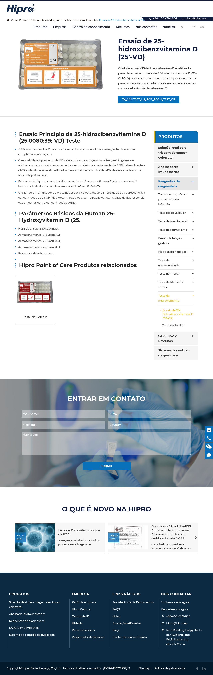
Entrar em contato (106, 399)
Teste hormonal (176, 273)
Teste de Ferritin (35, 317)
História (77, 623)
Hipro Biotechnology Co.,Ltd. (41, 668)
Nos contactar (146, 29)
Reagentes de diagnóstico (176, 183)
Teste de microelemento (176, 297)
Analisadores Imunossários (176, 169)
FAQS (116, 609)
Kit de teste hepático (176, 251)
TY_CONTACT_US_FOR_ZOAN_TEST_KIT (148, 99)
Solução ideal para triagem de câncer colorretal (172, 152)
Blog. (116, 630)
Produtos (40, 29)
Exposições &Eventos (127, 623)
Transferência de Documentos (133, 602)
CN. (202, 27)
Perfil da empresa (84, 602)
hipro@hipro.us (195, 18)
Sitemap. (145, 668)
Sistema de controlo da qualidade (174, 353)
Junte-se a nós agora (175, 602)
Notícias (169, 29)
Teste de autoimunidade (176, 262)
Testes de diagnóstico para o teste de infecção (176, 199)
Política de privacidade (169, 668)
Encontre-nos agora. (175, 609)
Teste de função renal (176, 221)
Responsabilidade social (88, 637)
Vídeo (116, 616)
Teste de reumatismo (176, 229)
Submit (107, 466)
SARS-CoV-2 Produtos (176, 338)
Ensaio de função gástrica (176, 240)
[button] (196, 538)
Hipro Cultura (81, 609)
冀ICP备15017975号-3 (116, 668)
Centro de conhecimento (91, 29)
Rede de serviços (83, 630)
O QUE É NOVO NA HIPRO (106, 509)
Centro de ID (80, 616)
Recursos (123, 29)
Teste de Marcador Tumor (176, 284)
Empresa (60, 29)
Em (193, 27)
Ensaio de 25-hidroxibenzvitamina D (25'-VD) (177, 314)
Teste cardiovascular (176, 212)
